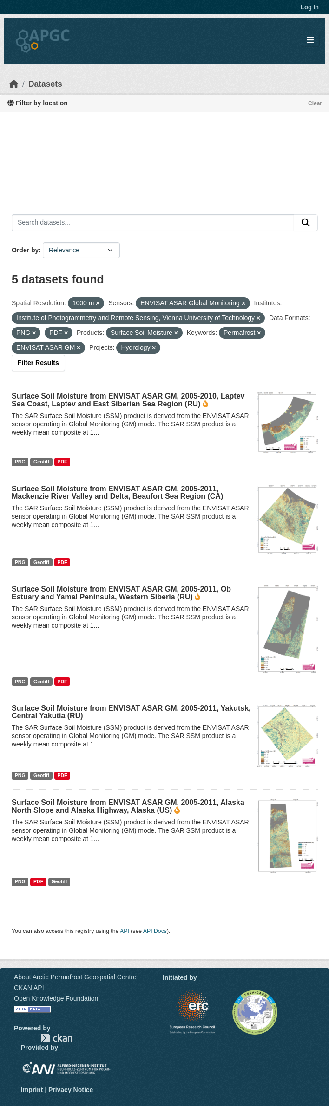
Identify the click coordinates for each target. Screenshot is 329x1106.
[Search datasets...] (153, 222)
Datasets (45, 84)
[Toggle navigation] (310, 40)
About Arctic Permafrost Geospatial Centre (75, 977)
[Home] (14, 84)
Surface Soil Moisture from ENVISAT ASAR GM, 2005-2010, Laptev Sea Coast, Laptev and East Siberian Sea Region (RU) (128, 400)
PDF (62, 461)
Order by (25, 250)
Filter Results (38, 363)
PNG (20, 461)
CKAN (56, 1038)
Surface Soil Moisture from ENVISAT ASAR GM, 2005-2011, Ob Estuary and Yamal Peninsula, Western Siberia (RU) (121, 593)
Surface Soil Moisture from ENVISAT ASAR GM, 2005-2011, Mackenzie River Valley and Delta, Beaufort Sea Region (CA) (117, 492)
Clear (315, 103)
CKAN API (29, 987)
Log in (310, 7)
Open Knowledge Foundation (56, 998)
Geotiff (41, 461)
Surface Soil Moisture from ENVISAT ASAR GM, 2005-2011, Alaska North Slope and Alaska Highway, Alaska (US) (128, 806)
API (124, 931)
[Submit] (306, 222)
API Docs (155, 931)
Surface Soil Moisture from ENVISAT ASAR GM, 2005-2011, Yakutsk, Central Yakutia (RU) (131, 712)
